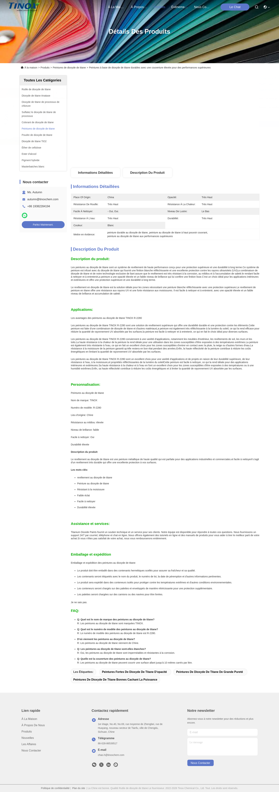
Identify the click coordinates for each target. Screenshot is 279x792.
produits (159, 7)
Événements (179, 7)
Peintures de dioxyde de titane (69, 67)
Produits (45, 67)
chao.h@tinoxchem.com (111, 755)
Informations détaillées (95, 172)
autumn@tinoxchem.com (42, 199)
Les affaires (29, 744)
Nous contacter (31, 750)
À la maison (116, 7)
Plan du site (78, 788)
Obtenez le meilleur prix (194, 124)
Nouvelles (28, 737)
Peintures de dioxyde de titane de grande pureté (209, 671)
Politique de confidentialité (55, 788)
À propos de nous (139, 7)
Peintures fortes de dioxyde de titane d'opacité (134, 671)
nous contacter (202, 7)
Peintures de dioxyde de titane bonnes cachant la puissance (115, 679)
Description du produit (147, 172)
